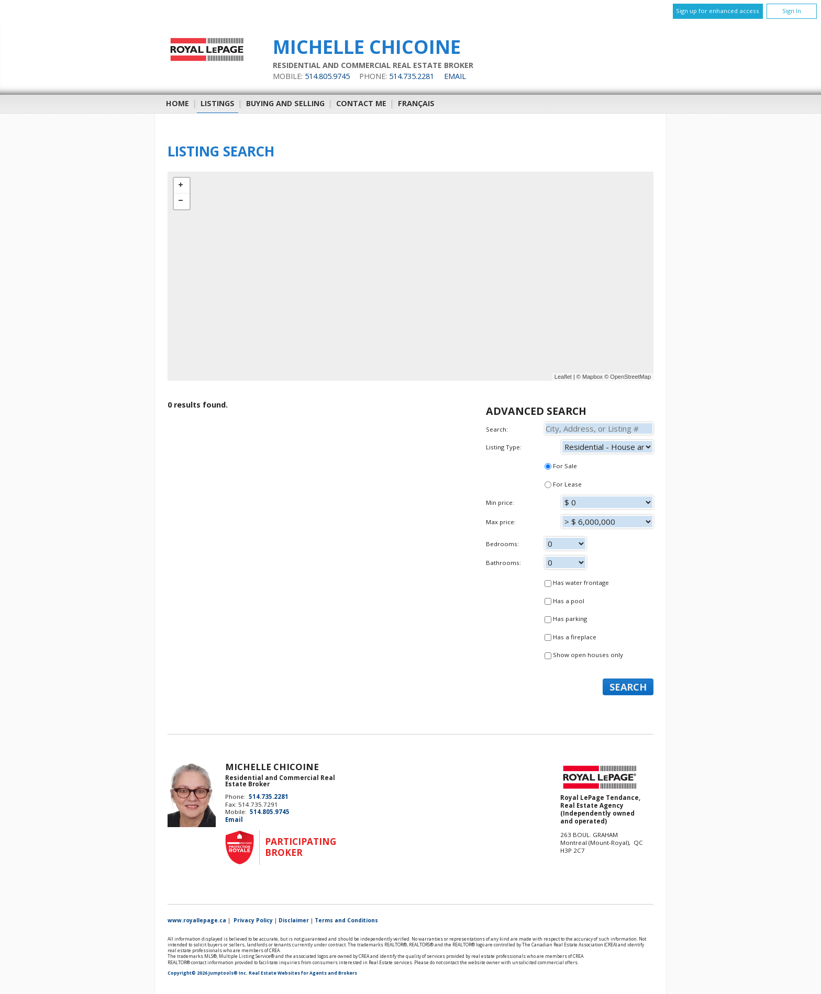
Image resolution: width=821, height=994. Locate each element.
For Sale (561, 466)
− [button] (182, 201)
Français (416, 103)
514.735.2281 (411, 76)
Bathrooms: (569, 564)
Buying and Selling (285, 103)
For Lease (563, 484)
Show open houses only (584, 655)
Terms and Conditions (346, 920)
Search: (569, 428)
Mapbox (592, 377)
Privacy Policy (253, 920)
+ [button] (182, 186)
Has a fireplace (570, 637)
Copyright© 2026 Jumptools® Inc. (208, 973)
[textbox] (599, 428)
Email (455, 76)
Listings (218, 103)
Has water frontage (577, 582)
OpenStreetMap (630, 377)
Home (177, 103)
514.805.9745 (327, 76)
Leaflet (563, 377)
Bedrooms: (569, 546)
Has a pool (564, 601)
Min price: (569, 504)
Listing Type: (569, 447)
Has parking (566, 619)
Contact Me (361, 103)
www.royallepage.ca (197, 920)
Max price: (569, 524)
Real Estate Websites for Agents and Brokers (303, 973)
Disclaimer (294, 920)
